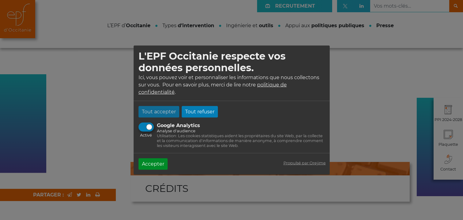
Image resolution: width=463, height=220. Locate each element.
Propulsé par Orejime (304, 162)
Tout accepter (159, 111)
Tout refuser (199, 111)
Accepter (153, 164)
